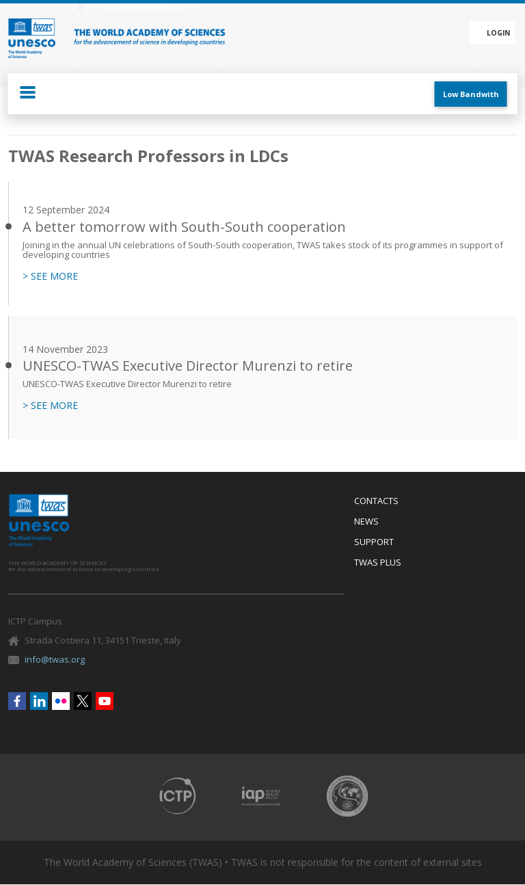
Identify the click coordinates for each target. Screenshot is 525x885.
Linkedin (39, 701)
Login (498, 33)
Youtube (104, 701)
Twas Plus (377, 562)
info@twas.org (55, 659)
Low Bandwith (471, 94)
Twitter (83, 701)
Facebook (17, 701)
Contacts (376, 501)
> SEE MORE (50, 276)
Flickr (61, 701)
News (366, 521)
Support (374, 542)
